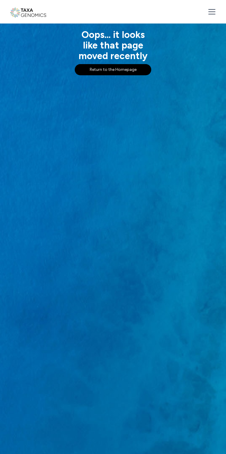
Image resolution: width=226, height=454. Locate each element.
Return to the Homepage (113, 69)
